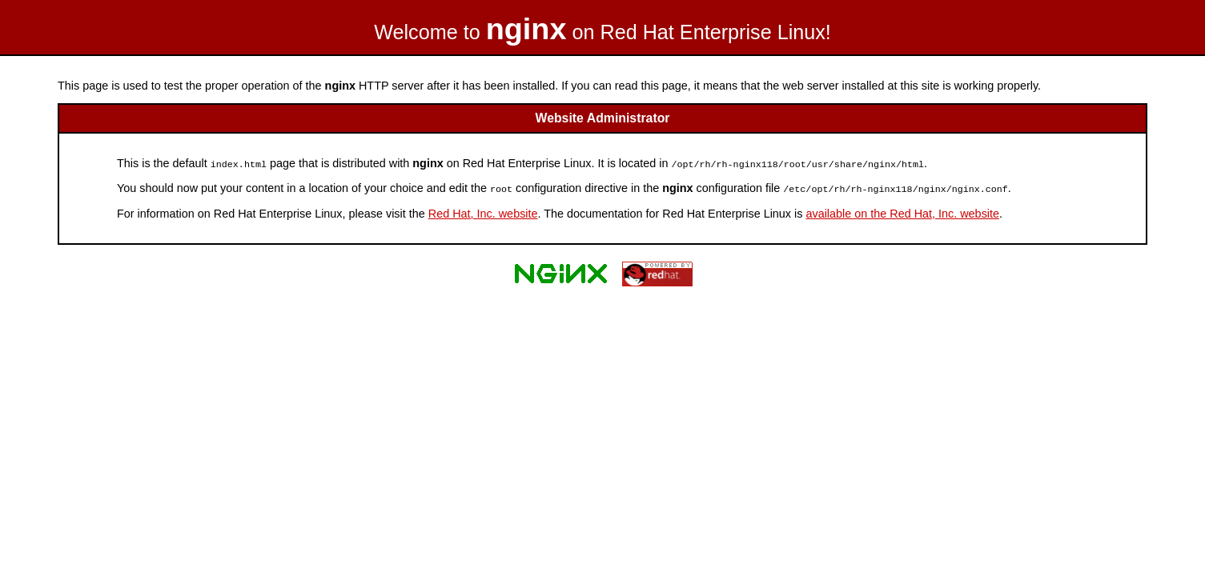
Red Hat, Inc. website (483, 212)
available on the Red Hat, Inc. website (902, 212)
